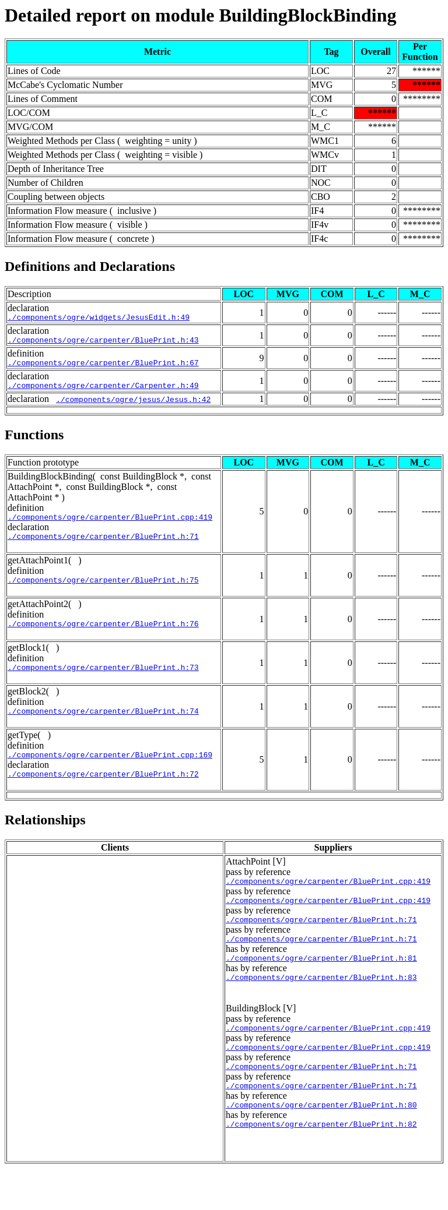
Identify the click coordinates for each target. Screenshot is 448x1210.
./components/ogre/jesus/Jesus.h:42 (133, 406)
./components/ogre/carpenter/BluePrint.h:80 (321, 1145)
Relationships (45, 840)
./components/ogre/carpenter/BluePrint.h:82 (321, 1165)
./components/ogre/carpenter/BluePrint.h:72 (103, 794)
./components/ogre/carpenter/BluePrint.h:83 (321, 1008)
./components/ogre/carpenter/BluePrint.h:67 (103, 367)
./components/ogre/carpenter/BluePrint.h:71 (103, 546)
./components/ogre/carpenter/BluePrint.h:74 (103, 728)
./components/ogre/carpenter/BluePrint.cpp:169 (110, 773)
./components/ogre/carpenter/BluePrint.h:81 (321, 987)
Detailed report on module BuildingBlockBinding (201, 15)
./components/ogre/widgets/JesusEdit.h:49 (99, 318)
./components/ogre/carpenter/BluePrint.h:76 (103, 637)
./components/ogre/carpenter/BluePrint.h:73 (103, 683)
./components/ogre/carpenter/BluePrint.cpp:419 (110, 525)
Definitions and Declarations (90, 266)
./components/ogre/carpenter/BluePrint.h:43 (103, 343)
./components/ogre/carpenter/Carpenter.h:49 (103, 392)
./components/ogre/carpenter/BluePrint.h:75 (103, 592)
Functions (34, 441)
